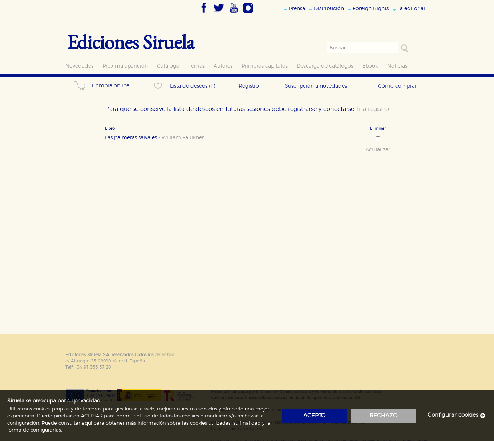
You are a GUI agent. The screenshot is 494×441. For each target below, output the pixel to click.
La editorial (411, 8)
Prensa (297, 8)
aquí (87, 423)
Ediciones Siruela (130, 42)
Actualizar (377, 149)
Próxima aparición (125, 66)
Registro (249, 86)
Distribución (329, 8)
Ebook (370, 66)
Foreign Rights (371, 8)
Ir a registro (373, 109)
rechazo (383, 415)
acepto (314, 415)
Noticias (397, 66)
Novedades (79, 66)
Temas (197, 66)
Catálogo (168, 66)
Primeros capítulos (265, 66)
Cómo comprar (397, 86)
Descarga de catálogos (325, 66)
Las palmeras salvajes (154, 137)
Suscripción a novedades (316, 86)
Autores (223, 66)
